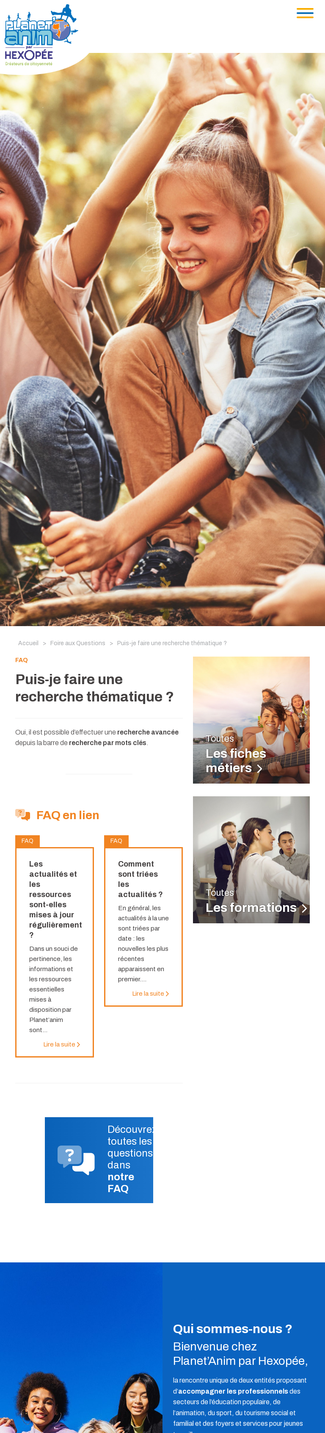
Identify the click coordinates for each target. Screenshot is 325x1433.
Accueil (28, 643)
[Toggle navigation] (305, 13)
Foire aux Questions (77, 643)
